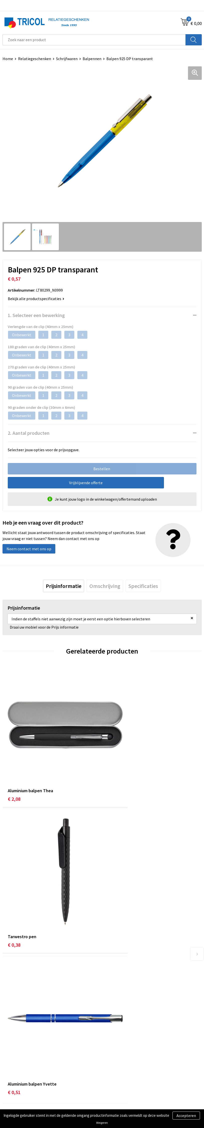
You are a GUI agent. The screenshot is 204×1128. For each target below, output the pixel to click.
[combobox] (94, 39)
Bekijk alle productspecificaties (36, 298)
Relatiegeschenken (34, 58)
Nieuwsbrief (114, 990)
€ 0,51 (14, 895)
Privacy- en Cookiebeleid (125, 1077)
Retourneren (14, 1084)
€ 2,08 (14, 773)
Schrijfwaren (67, 58)
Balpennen (92, 58)
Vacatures (112, 1005)
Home (8, 58)
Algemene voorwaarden (124, 1069)
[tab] (63, 586)
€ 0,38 (113, 773)
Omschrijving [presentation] (104, 585)
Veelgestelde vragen (121, 997)
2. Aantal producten (29, 433)
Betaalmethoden (17, 1077)
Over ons (111, 982)
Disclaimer (113, 1084)
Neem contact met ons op (29, 548)
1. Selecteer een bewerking (36, 315)
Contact (10, 1069)
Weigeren (102, 1123)
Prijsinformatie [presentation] (63, 585)
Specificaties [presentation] (143, 585)
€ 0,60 (113, 895)
